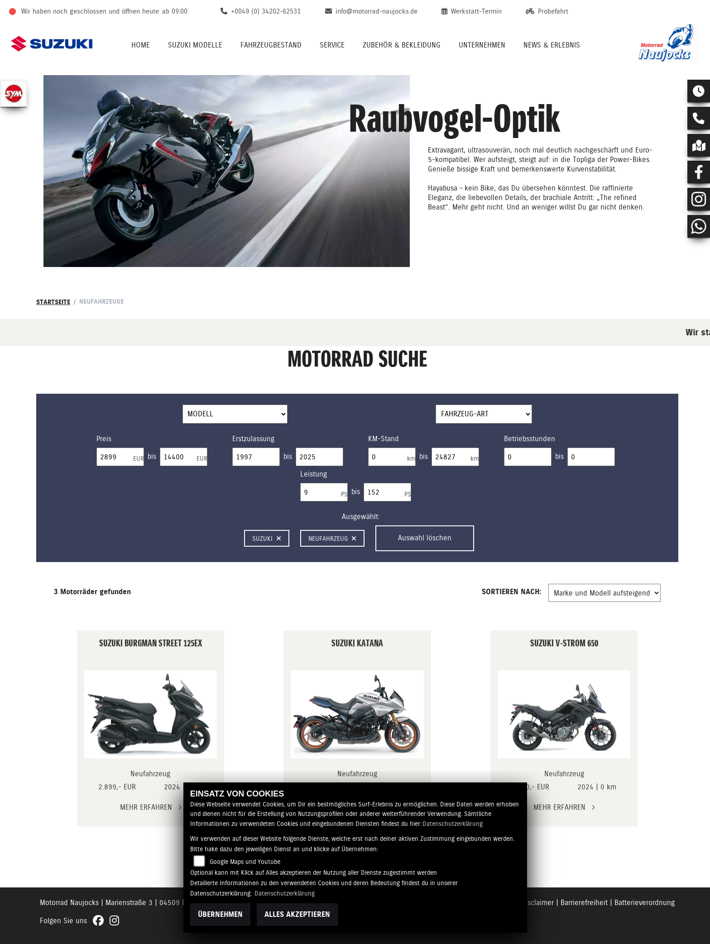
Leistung (313, 474)
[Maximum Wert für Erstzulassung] (319, 457)
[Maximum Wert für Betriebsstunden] (591, 457)
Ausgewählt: (361, 516)
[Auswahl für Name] (235, 414)
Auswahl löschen (424, 538)
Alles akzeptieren (297, 914)
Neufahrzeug (332, 538)
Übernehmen (220, 914)
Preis (103, 438)
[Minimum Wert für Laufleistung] (392, 457)
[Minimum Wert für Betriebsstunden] (528, 457)
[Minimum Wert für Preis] (120, 457)
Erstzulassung (253, 438)
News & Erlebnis (551, 45)
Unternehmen (482, 45)
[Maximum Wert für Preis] (183, 457)
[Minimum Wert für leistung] (324, 492)
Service (332, 45)
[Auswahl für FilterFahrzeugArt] (484, 414)
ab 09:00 (174, 11)
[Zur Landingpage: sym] (13, 93)
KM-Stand (383, 438)
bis (152, 456)
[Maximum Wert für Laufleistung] (455, 457)
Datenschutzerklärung (452, 823)
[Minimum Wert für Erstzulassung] (256, 457)
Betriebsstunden (529, 438)
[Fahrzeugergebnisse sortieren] (604, 593)
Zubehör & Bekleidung (402, 45)
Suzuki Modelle (195, 45)
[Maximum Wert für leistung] (387, 492)
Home (140, 45)
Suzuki (266, 538)
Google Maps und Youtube (245, 861)
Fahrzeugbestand (271, 45)
